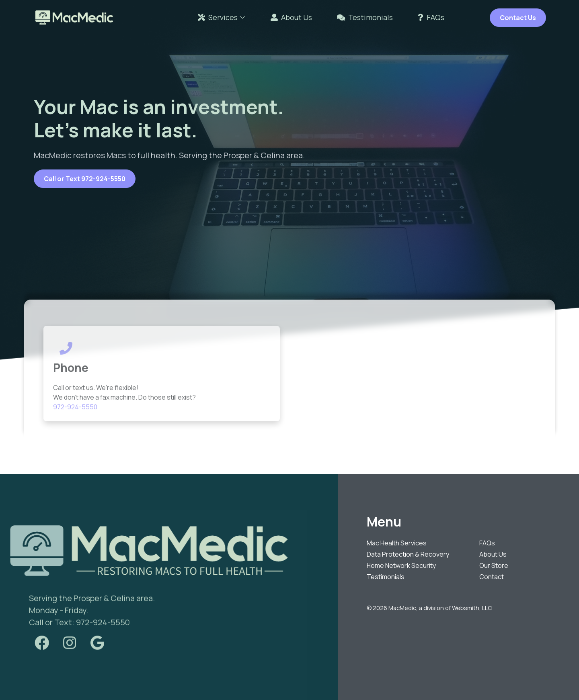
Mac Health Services (397, 543)
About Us (291, 17)
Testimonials (365, 17)
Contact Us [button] (518, 17)
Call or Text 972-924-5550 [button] (84, 178)
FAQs (431, 17)
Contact (491, 576)
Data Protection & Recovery (408, 554)
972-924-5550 (75, 416)
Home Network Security (401, 565)
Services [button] (222, 17)
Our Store (493, 565)
